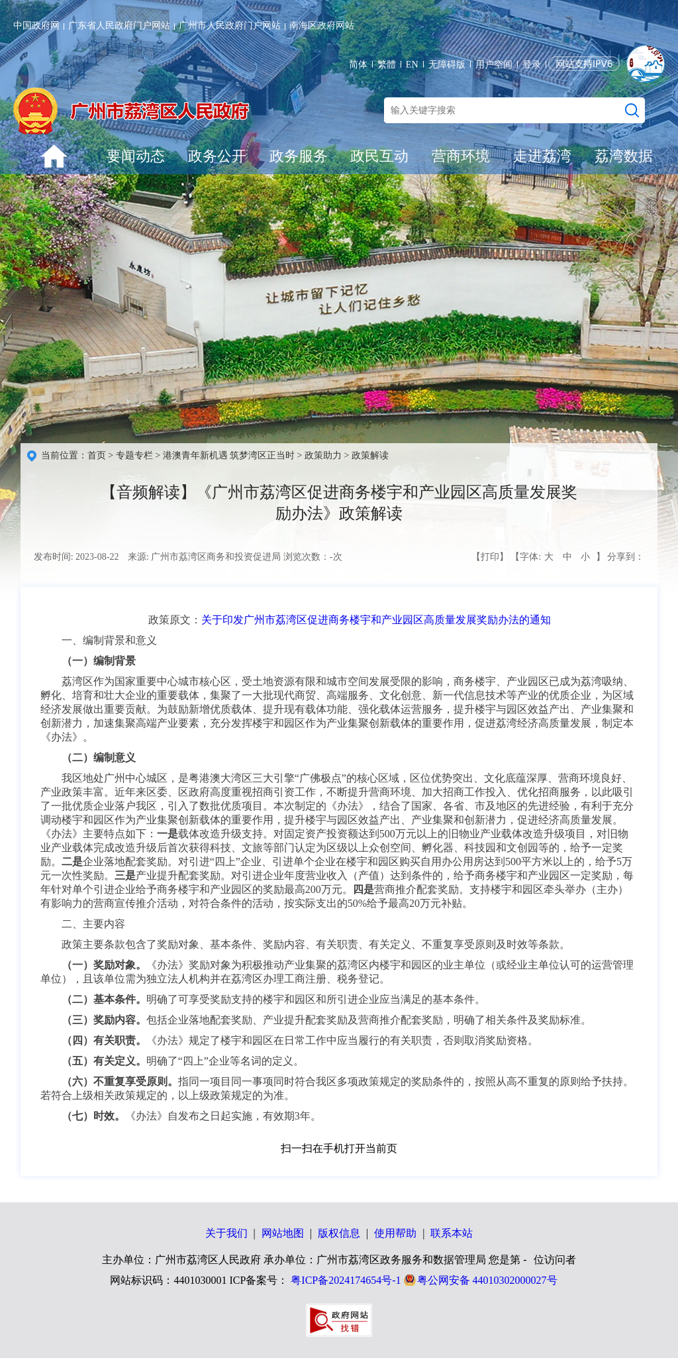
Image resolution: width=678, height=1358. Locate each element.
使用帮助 (395, 1233)
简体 (358, 65)
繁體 (386, 65)
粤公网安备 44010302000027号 (487, 1280)
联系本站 (451, 1233)
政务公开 (217, 156)
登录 (531, 65)
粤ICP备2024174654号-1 (346, 1280)
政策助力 (323, 455)
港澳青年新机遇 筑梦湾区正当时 (229, 455)
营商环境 (461, 156)
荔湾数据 (624, 156)
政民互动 (379, 156)
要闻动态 (136, 156)
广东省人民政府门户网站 (119, 25)
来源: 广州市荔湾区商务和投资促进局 (204, 557)
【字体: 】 (557, 557)
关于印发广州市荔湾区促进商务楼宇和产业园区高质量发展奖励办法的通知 (376, 619)
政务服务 (298, 156)
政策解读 (370, 455)
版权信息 (339, 1233)
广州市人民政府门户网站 (230, 25)
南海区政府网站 (321, 25)
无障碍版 (446, 65)
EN (412, 65)
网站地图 (283, 1233)
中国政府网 (36, 25)
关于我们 (226, 1233)
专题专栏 (134, 455)
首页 (96, 455)
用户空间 (493, 65)
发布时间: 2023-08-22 (76, 557)
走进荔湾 (542, 156)
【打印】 (489, 557)
